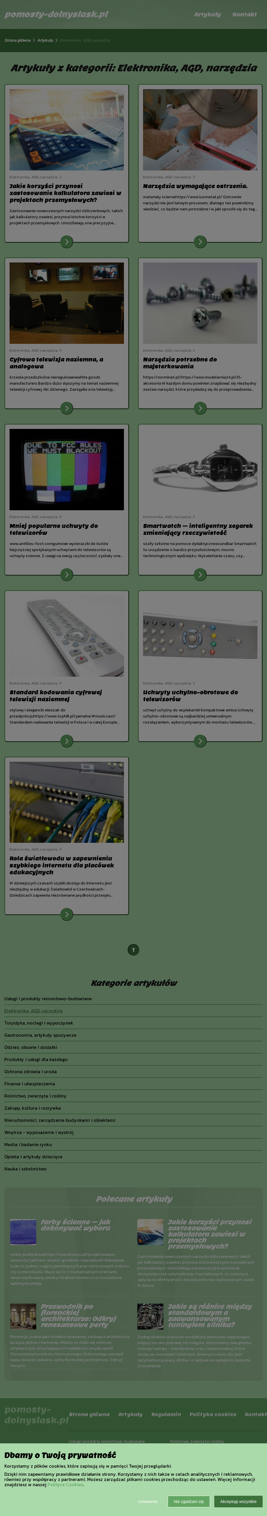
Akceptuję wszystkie (238, 1501)
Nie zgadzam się (189, 1501)
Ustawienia (148, 1501)
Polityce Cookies (65, 1484)
